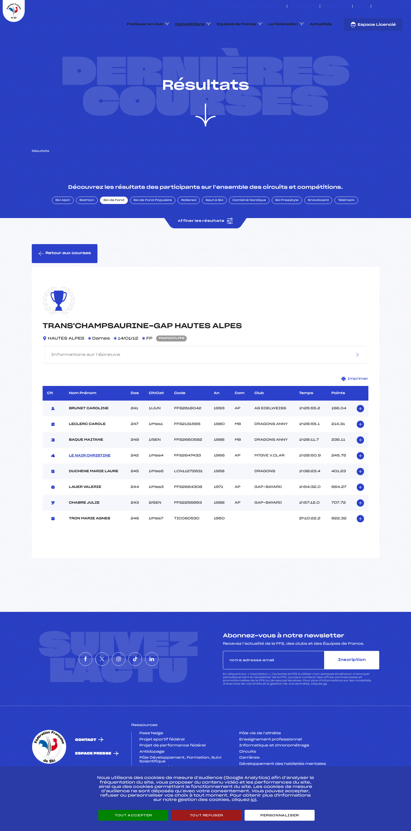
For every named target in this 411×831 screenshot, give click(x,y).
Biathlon (87, 226)
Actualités (321, 24)
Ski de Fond (113, 226)
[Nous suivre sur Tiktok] (394, 6)
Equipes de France (236, 24)
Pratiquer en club (145, 24)
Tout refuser (206, 815)
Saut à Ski (214, 226)
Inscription (352, 685)
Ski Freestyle (287, 226)
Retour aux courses (64, 279)
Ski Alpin (62, 226)
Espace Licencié (373, 24)
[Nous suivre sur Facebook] (375, 6)
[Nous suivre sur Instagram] (388, 6)
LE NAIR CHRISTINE (89, 481)
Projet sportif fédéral (162, 765)
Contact (85, 765)
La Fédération (283, 24)
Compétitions (190, 24)
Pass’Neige (151, 759)
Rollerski (188, 226)
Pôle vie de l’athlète (260, 759)
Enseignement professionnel (270, 765)
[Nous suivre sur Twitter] (382, 6)
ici (325, 709)
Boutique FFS (336, 6)
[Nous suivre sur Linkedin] (400, 6)
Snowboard (318, 226)
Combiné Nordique (249, 226)
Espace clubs (303, 6)
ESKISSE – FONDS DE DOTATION (257, 6)
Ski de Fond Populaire (153, 226)
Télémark (346, 226)
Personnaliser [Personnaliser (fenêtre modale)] (279, 815)
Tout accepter (133, 815)
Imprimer (355, 404)
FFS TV (362, 6)
